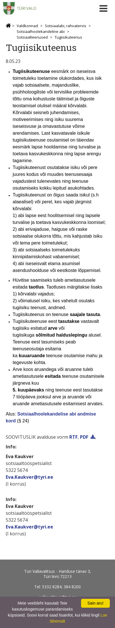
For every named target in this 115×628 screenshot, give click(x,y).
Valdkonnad (27, 25)
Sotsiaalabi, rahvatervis (65, 25)
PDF (84, 437)
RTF (73, 437)
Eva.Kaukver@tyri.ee (29, 477)
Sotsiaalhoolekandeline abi (41, 31)
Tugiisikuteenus (68, 37)
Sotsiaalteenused (32, 37)
